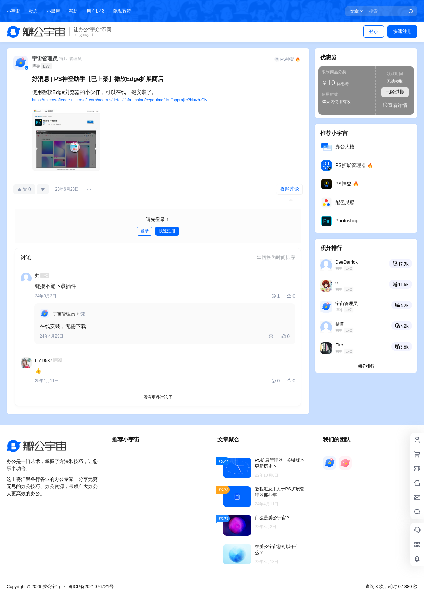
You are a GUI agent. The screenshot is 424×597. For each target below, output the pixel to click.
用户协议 (95, 11)
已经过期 (394, 92)
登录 (373, 31)
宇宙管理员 (64, 313)
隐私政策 (122, 11)
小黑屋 (53, 11)
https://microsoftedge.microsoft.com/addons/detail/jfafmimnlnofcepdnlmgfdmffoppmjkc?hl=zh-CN (119, 100)
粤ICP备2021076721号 (91, 586)
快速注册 (402, 31)
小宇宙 (13, 11)
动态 (33, 11)
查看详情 (395, 105)
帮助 (73, 11)
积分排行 (366, 366)
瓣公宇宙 (50, 586)
